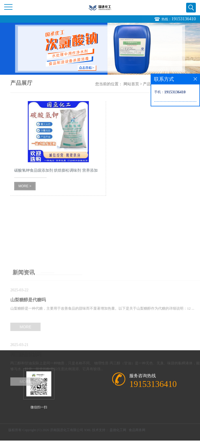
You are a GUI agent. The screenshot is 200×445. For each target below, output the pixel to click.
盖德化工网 (118, 430)
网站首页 (138, 84)
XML (87, 430)
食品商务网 (137, 430)
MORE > (31, 186)
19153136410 (183, 19)
